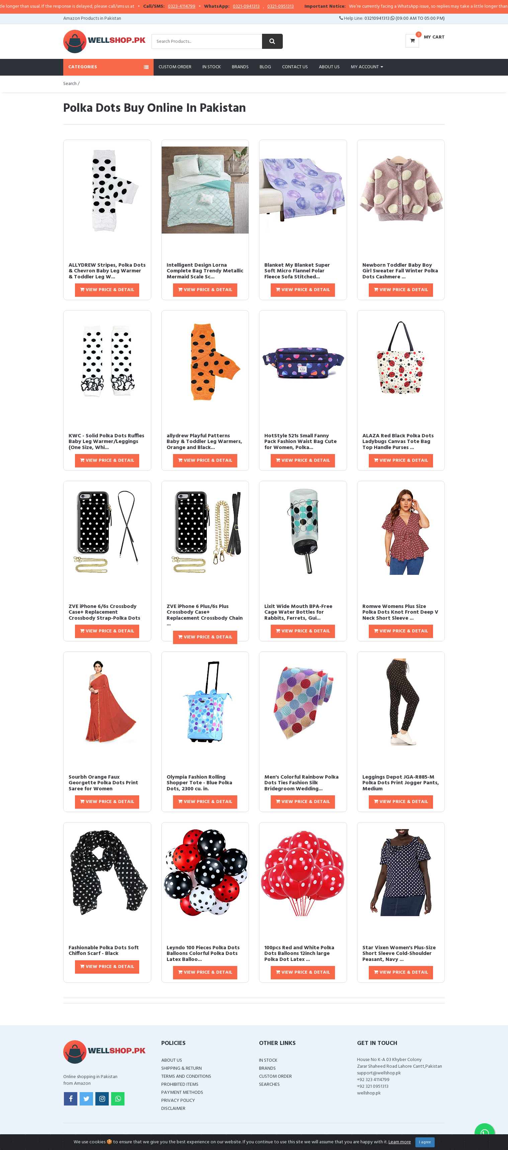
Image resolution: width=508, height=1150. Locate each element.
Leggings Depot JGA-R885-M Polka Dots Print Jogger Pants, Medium (400, 783)
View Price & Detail (107, 290)
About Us (329, 67)
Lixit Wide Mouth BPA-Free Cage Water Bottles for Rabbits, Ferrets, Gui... (298, 612)
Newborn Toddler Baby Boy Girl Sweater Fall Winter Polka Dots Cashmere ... (400, 271)
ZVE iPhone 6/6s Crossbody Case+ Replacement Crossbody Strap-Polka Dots (104, 612)
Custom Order (175, 67)
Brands (240, 67)
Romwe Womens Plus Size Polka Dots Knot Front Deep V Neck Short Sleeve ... (400, 612)
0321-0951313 (295, 6)
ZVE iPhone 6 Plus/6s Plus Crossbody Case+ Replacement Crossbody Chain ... (205, 615)
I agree (425, 1142)
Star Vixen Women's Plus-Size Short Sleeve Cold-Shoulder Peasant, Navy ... (399, 954)
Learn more (400, 1142)
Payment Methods (182, 1092)
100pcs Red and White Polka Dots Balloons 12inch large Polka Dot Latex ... (299, 954)
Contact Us (295, 67)
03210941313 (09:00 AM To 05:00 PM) (404, 18)
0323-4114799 (196, 6)
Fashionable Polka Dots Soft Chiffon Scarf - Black (104, 951)
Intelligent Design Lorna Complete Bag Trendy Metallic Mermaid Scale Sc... (205, 271)
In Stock (211, 67)
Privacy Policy (178, 1100)
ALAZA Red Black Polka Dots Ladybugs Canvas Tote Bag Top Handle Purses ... (398, 442)
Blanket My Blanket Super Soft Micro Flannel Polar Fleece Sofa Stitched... (297, 271)
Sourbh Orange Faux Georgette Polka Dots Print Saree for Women (103, 783)
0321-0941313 (260, 6)
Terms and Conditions (186, 1076)
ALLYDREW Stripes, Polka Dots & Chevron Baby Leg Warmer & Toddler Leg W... (107, 271)
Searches (269, 1084)
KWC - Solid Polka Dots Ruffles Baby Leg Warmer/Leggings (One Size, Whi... (106, 442)
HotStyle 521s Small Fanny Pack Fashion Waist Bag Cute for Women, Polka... (300, 442)
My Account (367, 67)
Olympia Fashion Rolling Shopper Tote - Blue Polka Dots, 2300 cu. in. (199, 783)
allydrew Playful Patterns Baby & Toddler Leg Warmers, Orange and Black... (204, 442)
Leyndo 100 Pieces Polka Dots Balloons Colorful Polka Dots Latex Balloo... (203, 954)
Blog (265, 67)
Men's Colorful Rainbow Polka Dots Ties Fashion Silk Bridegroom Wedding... (301, 783)
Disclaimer (173, 1109)
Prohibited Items (179, 1084)
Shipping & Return (181, 1068)
